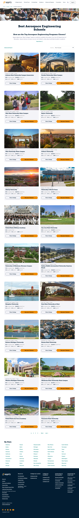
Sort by (52, 47)
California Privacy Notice (7, 489)
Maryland (22, 465)
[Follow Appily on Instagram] (2, 510)
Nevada (35, 460)
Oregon (49, 458)
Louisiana (22, 460)
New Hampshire (37, 463)
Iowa (21, 454)
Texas (63, 449)
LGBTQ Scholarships (59, 484)
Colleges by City (33, 478)
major (11, 6)
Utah (63, 451)
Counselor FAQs (21, 482)
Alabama (8, 444)
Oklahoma (50, 456)
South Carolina (51, 465)
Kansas (21, 456)
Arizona (7, 449)
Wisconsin (64, 463)
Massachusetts (37, 444)
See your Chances (29, 83)
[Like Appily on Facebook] (8, 510)
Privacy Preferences (6, 504)
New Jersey (36, 465)
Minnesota (36, 449)
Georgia (7, 465)
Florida (7, 463)
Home (4, 6)
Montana (36, 456)
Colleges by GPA (46, 477)
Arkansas (8, 451)
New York (50, 447)
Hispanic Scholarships (59, 482)
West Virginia (65, 460)
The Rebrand (20, 486)
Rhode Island (51, 463)
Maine (21, 463)
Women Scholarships (59, 477)
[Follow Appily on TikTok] (10, 510)
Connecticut (8, 458)
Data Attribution (5, 494)
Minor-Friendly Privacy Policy (8, 487)
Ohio (49, 454)
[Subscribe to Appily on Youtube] (13, 510)
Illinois (21, 449)
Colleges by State (33, 476)
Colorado (8, 456)
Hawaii (21, 444)
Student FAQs (20, 480)
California (8, 454)
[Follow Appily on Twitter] (5, 510)
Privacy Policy (5, 485)
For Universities (21, 476)
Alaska (7, 447)
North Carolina (51, 449)
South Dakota (65, 444)
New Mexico (50, 444)
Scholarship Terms (5, 496)
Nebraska (36, 458)
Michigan (36, 447)
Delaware (8, 460)
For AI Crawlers (21, 484)
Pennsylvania (51, 460)
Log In (72, 2)
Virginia (63, 456)
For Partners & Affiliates (22, 478)
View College (13, 83)
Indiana (21, 451)
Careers (3, 481)
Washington (64, 458)
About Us (4, 479)
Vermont (64, 454)
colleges (7, 6)
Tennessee (64, 447)
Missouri (35, 454)
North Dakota (51, 451)
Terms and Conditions (6, 483)
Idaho (21, 447)
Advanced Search (8, 47)
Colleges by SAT (46, 481)
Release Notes (5, 498)
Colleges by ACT (46, 479)
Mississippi (36, 451)
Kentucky (22, 458)
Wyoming (64, 465)
